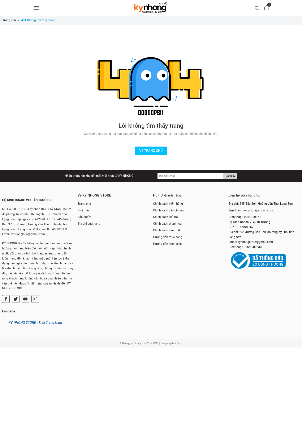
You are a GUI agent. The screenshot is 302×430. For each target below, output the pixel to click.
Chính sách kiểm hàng (168, 203)
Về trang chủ (151, 151)
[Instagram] (35, 299)
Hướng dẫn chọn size (167, 243)
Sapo (179, 343)
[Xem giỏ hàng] (266, 7)
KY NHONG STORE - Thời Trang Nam (35, 323)
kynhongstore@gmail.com (255, 210)
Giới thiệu (84, 210)
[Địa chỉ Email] (191, 176)
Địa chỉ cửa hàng (89, 223)
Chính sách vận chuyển (168, 210)
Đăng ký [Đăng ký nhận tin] (230, 175)
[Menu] (36, 8)
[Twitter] (16, 299)
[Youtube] (25, 299)
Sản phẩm (84, 217)
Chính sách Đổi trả (165, 217)
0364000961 (252, 217)
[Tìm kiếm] (257, 8)
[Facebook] (6, 299)
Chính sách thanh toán (168, 223)
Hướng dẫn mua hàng (167, 237)
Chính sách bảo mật (166, 230)
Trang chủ (84, 203)
